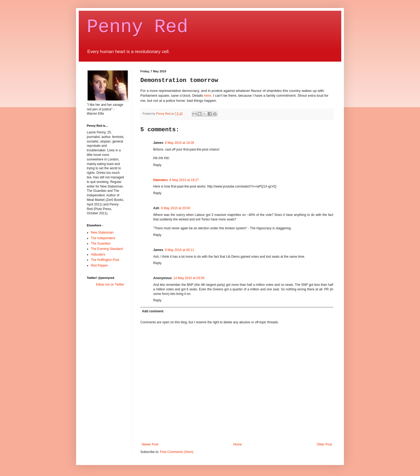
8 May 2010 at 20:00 (175, 208)
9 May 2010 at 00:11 (179, 250)
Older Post (324, 444)
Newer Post (150, 444)
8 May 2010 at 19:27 (184, 180)
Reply (157, 165)
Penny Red (137, 27)
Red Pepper (99, 265)
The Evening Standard (107, 249)
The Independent (103, 238)
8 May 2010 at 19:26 (179, 143)
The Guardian (100, 243)
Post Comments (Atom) (176, 452)
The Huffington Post (105, 260)
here (207, 95)
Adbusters (98, 254)
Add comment (152, 311)
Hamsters (160, 180)
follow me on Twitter (110, 284)
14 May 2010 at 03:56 (188, 278)
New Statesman (102, 232)
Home (237, 444)
